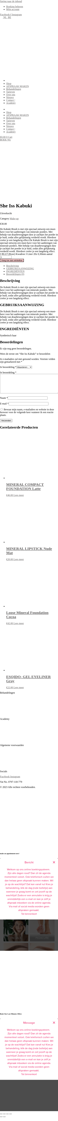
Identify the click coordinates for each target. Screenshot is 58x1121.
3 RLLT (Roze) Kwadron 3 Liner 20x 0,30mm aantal (26, 254)
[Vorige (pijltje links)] (1, 1120)
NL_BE (5, 17)
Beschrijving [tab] (12, 265)
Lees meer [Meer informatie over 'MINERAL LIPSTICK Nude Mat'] (19, 563)
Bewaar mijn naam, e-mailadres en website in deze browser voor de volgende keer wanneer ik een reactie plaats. (27, 416)
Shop (8, 83)
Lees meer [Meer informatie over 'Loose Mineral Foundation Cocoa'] (19, 627)
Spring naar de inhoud (11, 1)
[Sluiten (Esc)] (10, 1117)
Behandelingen (13, 89)
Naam (4, 401)
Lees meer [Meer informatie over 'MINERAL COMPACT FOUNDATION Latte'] (19, 499)
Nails (2, 712)
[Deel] (7, 1117)
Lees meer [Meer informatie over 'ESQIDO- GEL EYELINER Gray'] (19, 691)
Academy (11, 103)
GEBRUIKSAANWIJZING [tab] (20, 268)
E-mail (4, 407)
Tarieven (10, 92)
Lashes (3, 717)
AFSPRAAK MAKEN (17, 86)
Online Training (8, 743)
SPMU (3, 701)
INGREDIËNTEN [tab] (15, 271)
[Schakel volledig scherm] (4, 1117)
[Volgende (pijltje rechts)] (4, 1120)
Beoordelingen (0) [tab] (15, 274)
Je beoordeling (8, 367)
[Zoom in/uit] (1, 1117)
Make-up (14, 218)
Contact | (10, 100)
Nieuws (10, 97)
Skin (2, 707)
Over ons (10, 94)
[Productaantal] (6, 257)
